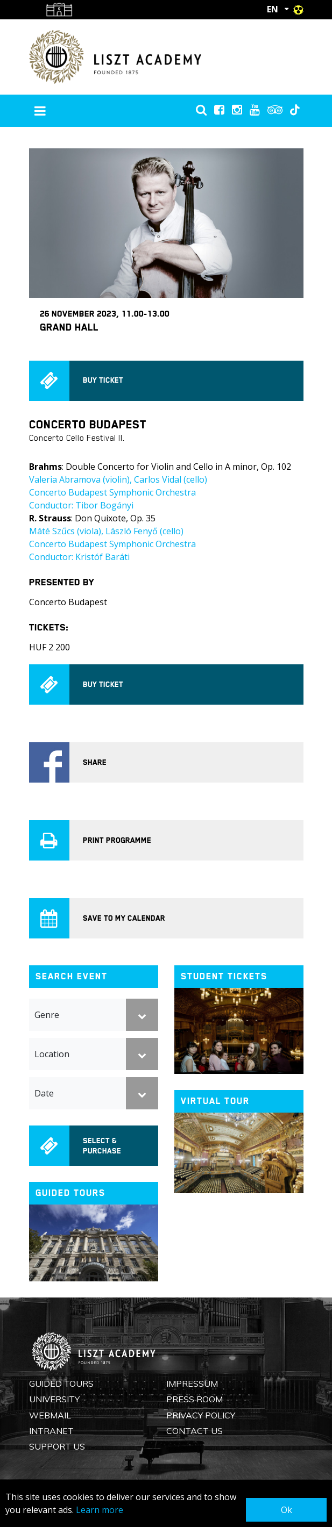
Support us (57, 1446)
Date (44, 1093)
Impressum (192, 1383)
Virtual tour (215, 1101)
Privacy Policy (200, 1415)
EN (272, 9)
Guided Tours (61, 1383)
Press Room (194, 1399)
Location (51, 1054)
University (54, 1399)
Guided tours (70, 1193)
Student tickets (224, 976)
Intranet (51, 1430)
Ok (286, 1510)
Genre (46, 1015)
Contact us (194, 1430)
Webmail (50, 1415)
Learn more (99, 1510)
